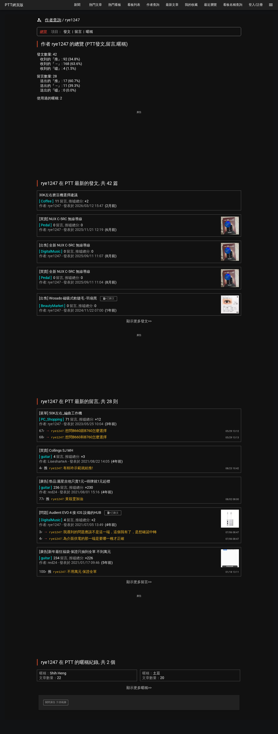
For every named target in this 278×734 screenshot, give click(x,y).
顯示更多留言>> (139, 582)
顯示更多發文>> (139, 321)
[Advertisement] (139, 143)
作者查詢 (53, 20)
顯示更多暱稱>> (139, 688)
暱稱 (89, 31)
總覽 (43, 31)
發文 (67, 31)
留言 (78, 31)
